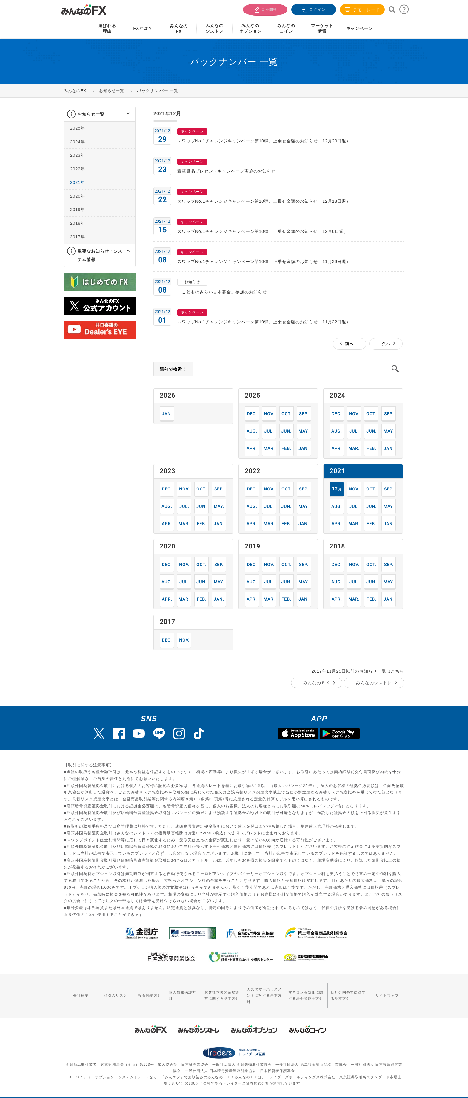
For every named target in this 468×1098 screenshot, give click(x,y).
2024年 (77, 141)
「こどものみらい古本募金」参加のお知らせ (222, 292)
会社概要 (79, 991)
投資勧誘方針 (140, 991)
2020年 (77, 196)
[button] (122, 114)
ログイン (313, 9)
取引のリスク (109, 991)
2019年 (77, 209)
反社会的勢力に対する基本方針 (349, 991)
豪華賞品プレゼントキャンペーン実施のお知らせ (226, 171)
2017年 (77, 236)
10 (286, 413)
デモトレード (362, 9)
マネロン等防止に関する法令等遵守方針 (301, 991)
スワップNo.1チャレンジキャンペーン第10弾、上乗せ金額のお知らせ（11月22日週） (264, 321)
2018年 (77, 223)
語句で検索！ (173, 369)
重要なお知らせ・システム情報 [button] (100, 255)
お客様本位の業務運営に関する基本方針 (208, 991)
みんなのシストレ (374, 682)
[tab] (99, 114)
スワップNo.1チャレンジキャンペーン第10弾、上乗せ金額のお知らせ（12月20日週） (264, 141)
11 (269, 413)
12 (252, 413)
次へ (385, 343)
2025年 (77, 128)
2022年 (77, 169)
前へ (349, 343)
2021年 (77, 182)
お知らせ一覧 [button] (91, 114)
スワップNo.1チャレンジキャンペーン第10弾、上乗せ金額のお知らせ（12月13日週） (264, 201)
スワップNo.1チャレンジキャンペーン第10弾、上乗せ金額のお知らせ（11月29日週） (264, 261)
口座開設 (264, 9)
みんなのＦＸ (316, 682)
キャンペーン (359, 28)
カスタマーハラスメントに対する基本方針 (255, 991)
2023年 (77, 155)
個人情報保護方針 (170, 991)
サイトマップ (389, 991)
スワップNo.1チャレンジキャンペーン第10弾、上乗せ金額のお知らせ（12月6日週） (262, 231)
